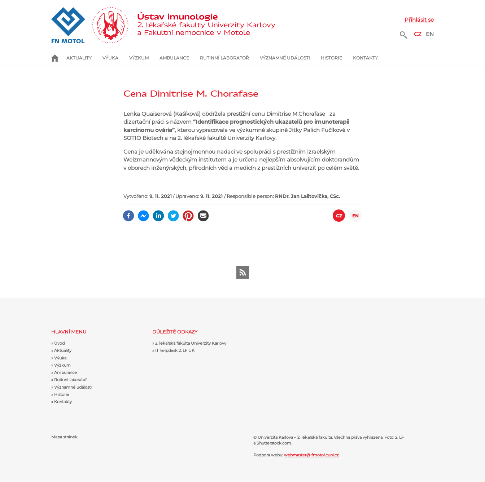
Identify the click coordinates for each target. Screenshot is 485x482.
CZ (417, 34)
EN (430, 34)
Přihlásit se (419, 19)
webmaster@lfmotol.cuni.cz (311, 454)
